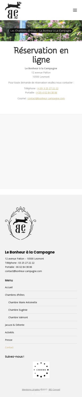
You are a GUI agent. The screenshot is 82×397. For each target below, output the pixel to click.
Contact (9, 347)
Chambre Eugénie (17, 309)
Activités (9, 332)
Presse (8, 339)
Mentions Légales (31, 389)
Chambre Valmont (18, 317)
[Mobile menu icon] (75, 10)
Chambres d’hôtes (15, 294)
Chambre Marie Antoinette (22, 302)
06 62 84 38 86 (24, 267)
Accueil (9, 287)
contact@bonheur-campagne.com (46, 98)
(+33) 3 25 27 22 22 (47, 88)
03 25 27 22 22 (26, 262)
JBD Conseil (54, 389)
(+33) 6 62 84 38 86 (46, 92)
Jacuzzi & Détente (14, 324)
